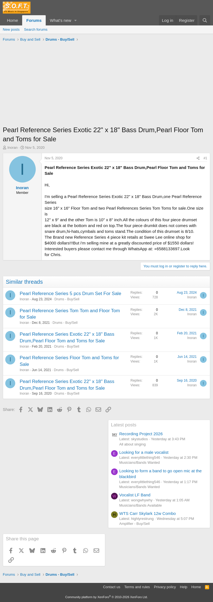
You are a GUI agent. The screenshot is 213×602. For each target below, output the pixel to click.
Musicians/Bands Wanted (139, 462)
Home (12, 20)
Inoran (12, 147)
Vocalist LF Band (135, 494)
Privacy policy (165, 587)
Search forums (36, 29)
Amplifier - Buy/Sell (134, 524)
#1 (205, 158)
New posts (11, 29)
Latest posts (124, 425)
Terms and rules (137, 587)
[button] (75, 20)
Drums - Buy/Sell (66, 299)
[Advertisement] (106, 85)
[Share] (198, 158)
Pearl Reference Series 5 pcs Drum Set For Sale (70, 293)
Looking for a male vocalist (144, 452)
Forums (34, 20)
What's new (60, 20)
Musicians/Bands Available (140, 505)
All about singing (132, 444)
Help (184, 587)
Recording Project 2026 (141, 433)
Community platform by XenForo (106, 597)
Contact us (111, 587)
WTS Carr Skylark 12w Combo (147, 513)
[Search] (204, 20)
